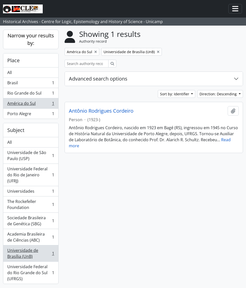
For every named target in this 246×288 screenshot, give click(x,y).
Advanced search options (98, 78)
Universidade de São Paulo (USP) (30, 155)
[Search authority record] (87, 63)
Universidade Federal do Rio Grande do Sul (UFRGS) (30, 272)
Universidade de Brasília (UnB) (30, 253)
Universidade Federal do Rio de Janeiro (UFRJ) (30, 175)
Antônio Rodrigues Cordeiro (101, 111)
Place (13, 60)
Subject (15, 130)
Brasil (30, 84)
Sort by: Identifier (175, 94)
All (9, 72)
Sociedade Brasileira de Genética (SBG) (30, 221)
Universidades (30, 192)
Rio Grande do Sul (30, 94)
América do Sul (30, 104)
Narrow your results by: (31, 39)
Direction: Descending (219, 94)
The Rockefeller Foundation (30, 204)
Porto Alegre (30, 115)
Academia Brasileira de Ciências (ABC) (30, 237)
